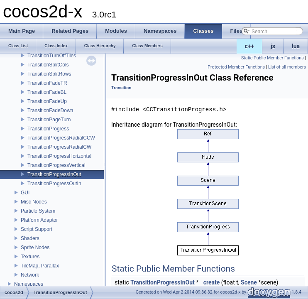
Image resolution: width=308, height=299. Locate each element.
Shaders (30, 238)
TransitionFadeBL (46, 92)
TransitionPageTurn (49, 120)
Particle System (38, 211)
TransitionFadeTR (47, 83)
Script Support (36, 229)
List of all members (287, 67)
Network (30, 275)
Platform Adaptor (39, 220)
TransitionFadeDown (50, 110)
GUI (25, 193)
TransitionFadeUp (47, 101)
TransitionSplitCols (48, 65)
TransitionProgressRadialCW (59, 147)
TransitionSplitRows (49, 74)
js (273, 46)
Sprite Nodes (35, 247)
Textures (30, 257)
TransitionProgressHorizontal (59, 156)
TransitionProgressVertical (56, 165)
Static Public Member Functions (272, 58)
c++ (249, 46)
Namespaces (28, 284)
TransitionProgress (48, 129)
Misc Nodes (34, 202)
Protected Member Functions (236, 67)
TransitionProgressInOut (54, 174)
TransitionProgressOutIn (54, 183)
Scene (249, 282)
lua (296, 46)
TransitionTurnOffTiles (51, 56)
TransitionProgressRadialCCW (61, 138)
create (211, 282)
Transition (121, 88)
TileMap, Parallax (40, 266)
